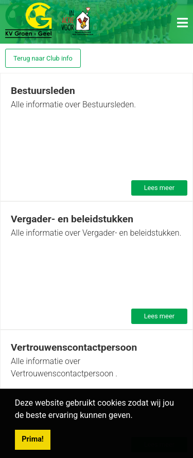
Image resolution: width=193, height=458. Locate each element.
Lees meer (159, 188)
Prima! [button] (32, 439)
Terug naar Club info (43, 58)
